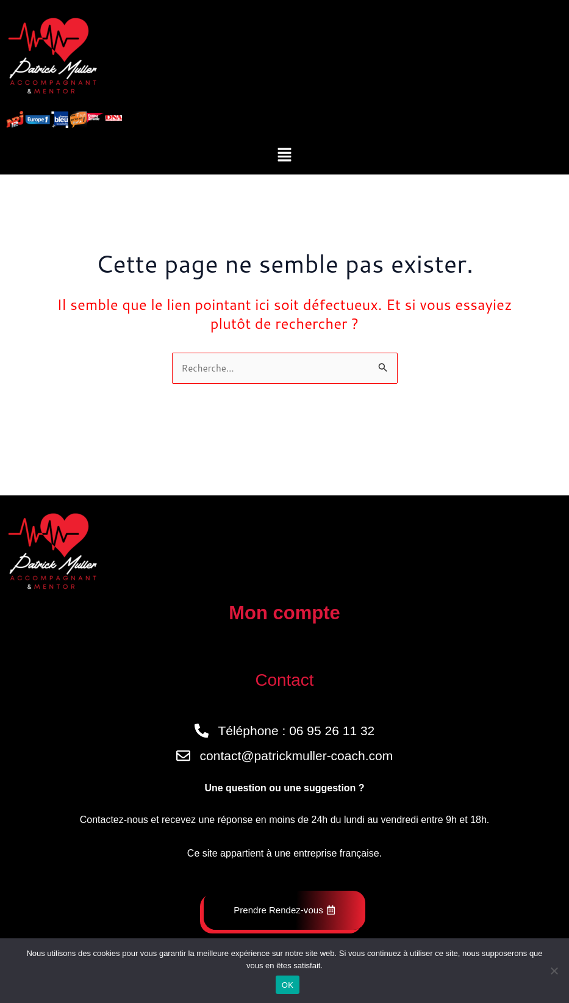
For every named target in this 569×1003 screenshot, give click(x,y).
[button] (284, 155)
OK (287, 985)
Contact (284, 679)
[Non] (554, 971)
